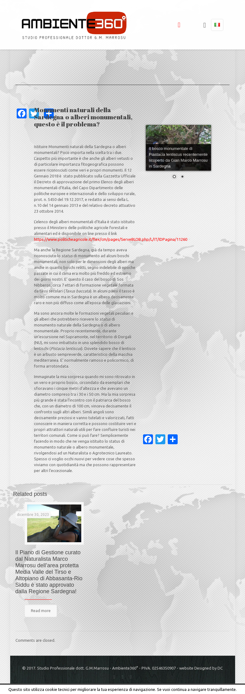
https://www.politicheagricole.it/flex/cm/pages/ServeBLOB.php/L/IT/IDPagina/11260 (110, 239)
